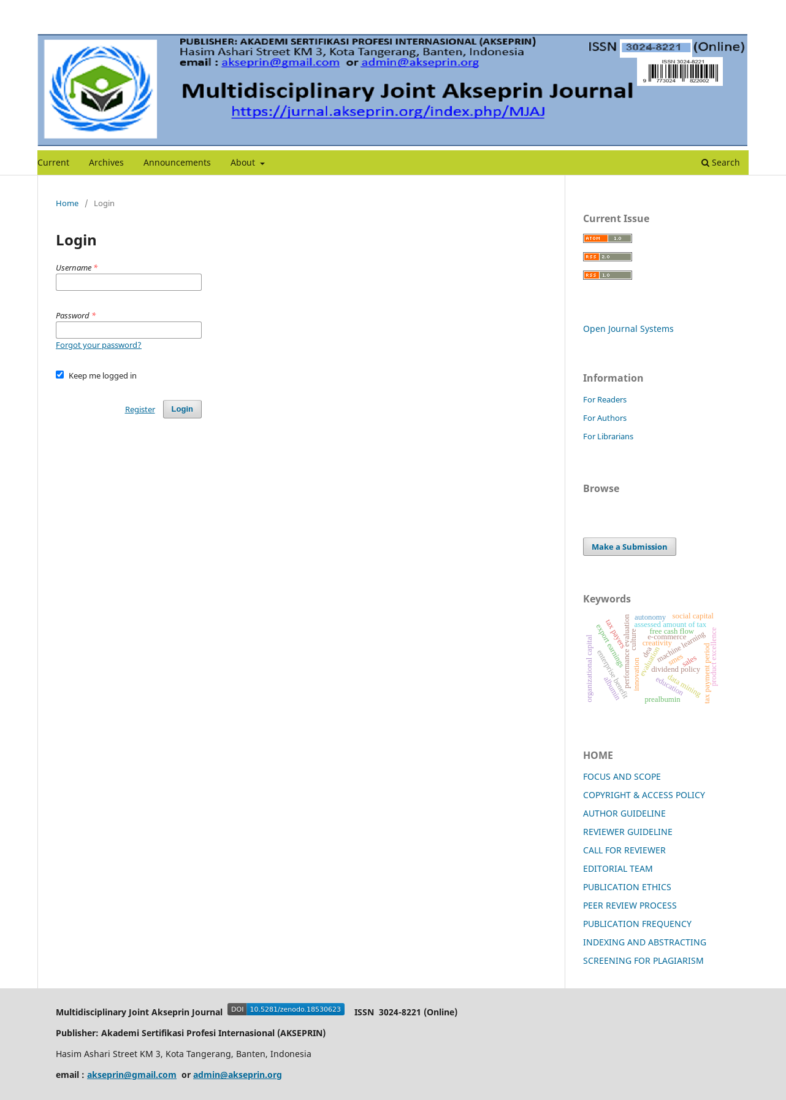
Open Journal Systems (628, 328)
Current (53, 162)
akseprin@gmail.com (132, 1074)
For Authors (605, 417)
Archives (106, 162)
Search (720, 162)
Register (140, 409)
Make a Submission (630, 546)
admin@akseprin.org (237, 1074)
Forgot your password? (99, 344)
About (244, 162)
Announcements (177, 162)
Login (182, 408)
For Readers (605, 399)
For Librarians (608, 436)
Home (67, 203)
